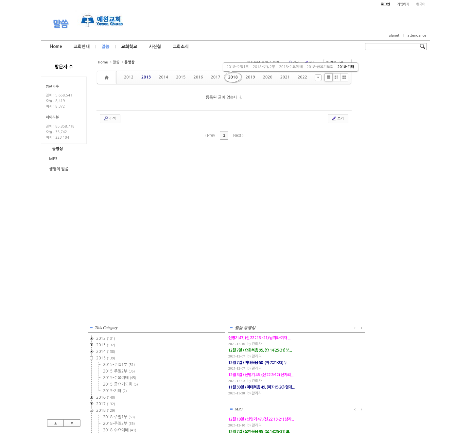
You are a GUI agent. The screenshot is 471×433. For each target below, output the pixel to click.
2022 (302, 77)
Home (56, 46)
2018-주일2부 (264, 67)
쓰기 (337, 118)
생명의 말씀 (59, 169)
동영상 (57, 149)
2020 (267, 77)
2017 (215, 77)
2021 (285, 77)
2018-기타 (346, 67)
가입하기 (403, 4)
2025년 (382, 227)
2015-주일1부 (394, 102)
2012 (128, 77)
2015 (180, 77)
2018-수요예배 (291, 67)
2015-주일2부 (394, 109)
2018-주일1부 (238, 67)
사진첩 (155, 46)
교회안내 (82, 46)
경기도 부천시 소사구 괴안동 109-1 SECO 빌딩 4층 (246, 414)
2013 (146, 77)
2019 (250, 77)
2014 (163, 77)
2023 (380, 214)
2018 (233, 77)
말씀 (60, 24)
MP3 (53, 159)
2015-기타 (390, 128)
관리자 (391, 258)
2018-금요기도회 (319, 67)
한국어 (420, 4)
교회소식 (181, 46)
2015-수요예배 (394, 115)
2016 (198, 77)
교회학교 (129, 46)
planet (394, 35)
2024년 (382, 220)
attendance (417, 35)
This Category (381, 65)
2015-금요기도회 (395, 122)
